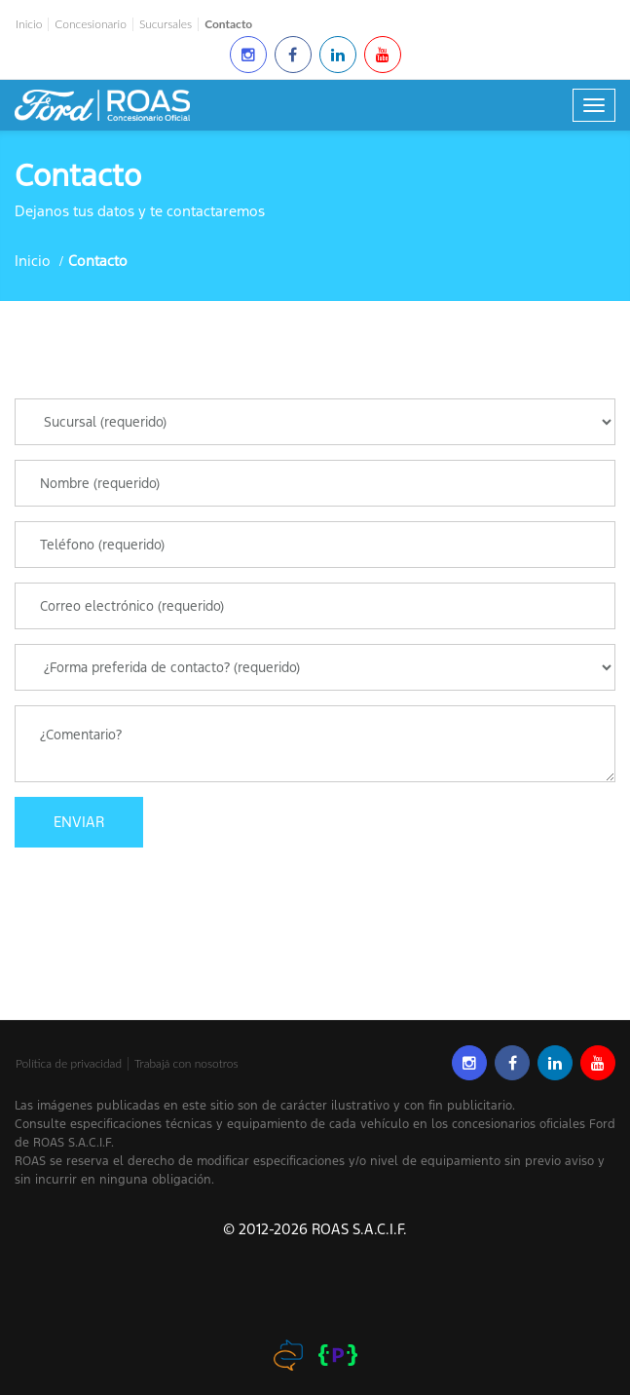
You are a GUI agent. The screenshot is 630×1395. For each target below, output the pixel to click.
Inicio (29, 24)
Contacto (228, 24)
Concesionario (91, 24)
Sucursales (165, 24)
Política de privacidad (69, 1064)
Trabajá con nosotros (186, 1064)
